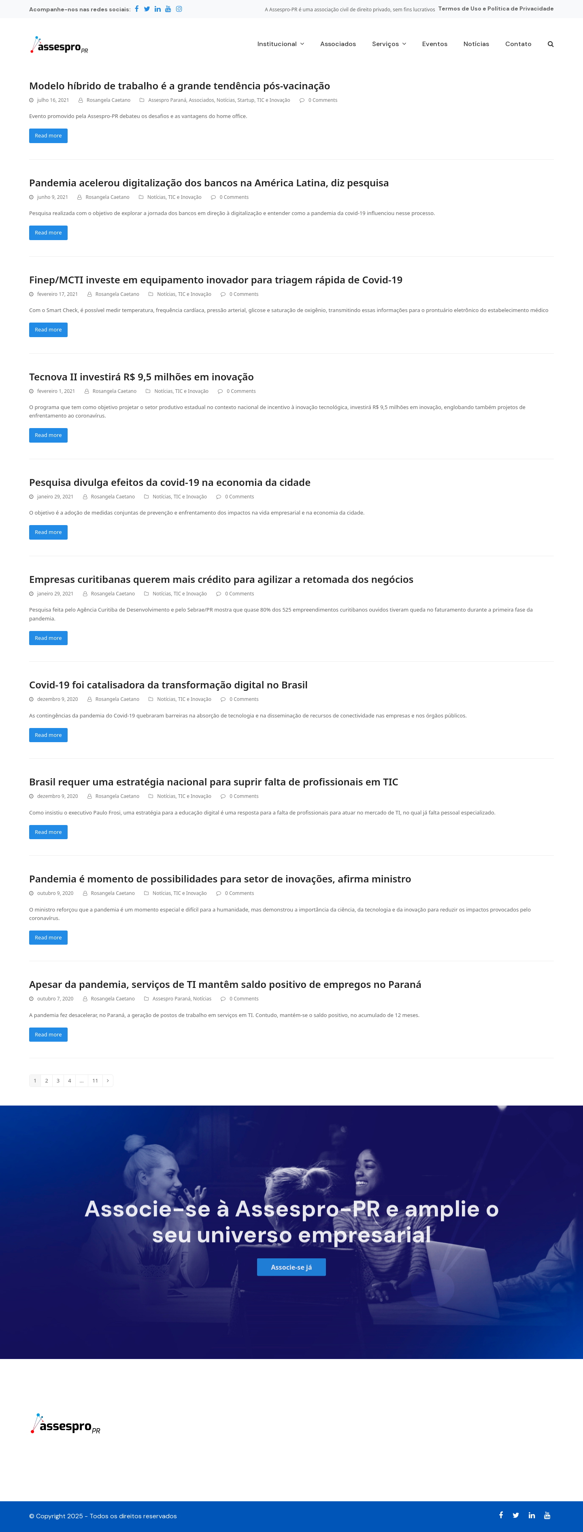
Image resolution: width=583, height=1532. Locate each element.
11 (97, 1080)
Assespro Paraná (167, 100)
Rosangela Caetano (108, 100)
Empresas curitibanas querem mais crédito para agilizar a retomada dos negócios (221, 579)
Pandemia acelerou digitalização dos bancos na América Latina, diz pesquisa (209, 182)
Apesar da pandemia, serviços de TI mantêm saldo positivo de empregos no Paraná (225, 984)
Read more (48, 135)
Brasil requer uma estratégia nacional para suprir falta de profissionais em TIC (213, 781)
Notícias (226, 100)
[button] (551, 44)
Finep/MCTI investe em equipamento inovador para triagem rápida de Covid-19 (215, 279)
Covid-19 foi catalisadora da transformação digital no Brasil (168, 684)
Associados (201, 100)
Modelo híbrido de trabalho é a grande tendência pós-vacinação (179, 85)
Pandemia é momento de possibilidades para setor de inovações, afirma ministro (220, 878)
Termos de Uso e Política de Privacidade (496, 8)
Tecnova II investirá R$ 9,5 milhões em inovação (141, 376)
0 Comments (323, 100)
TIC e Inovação (273, 100)
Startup (246, 100)
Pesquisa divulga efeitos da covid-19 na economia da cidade (170, 482)
